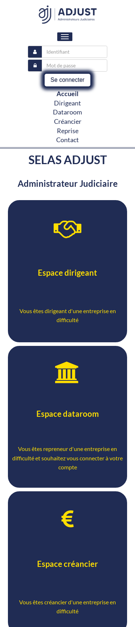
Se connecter (67, 80)
